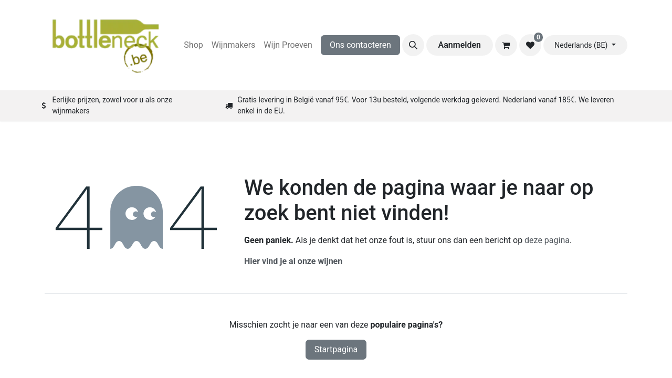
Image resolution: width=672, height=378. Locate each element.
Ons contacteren (360, 45)
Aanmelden (459, 45)
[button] (413, 45)
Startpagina (336, 349)
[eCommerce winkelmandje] (506, 45)
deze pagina (547, 240)
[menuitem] (193, 45)
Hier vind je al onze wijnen (293, 261)
